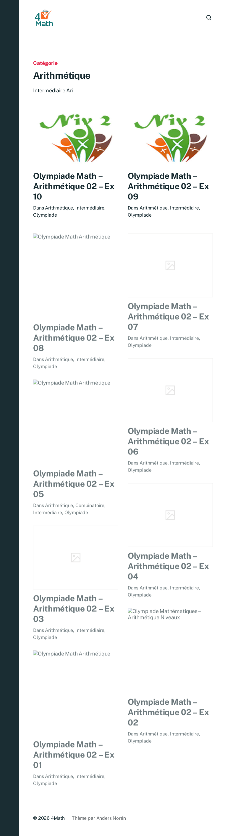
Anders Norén (111, 818)
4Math (58, 818)
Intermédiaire (89, 208)
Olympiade (45, 215)
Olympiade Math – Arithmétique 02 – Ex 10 (73, 186)
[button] (9, 418)
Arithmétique (59, 208)
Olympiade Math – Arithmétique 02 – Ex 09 (168, 187)
